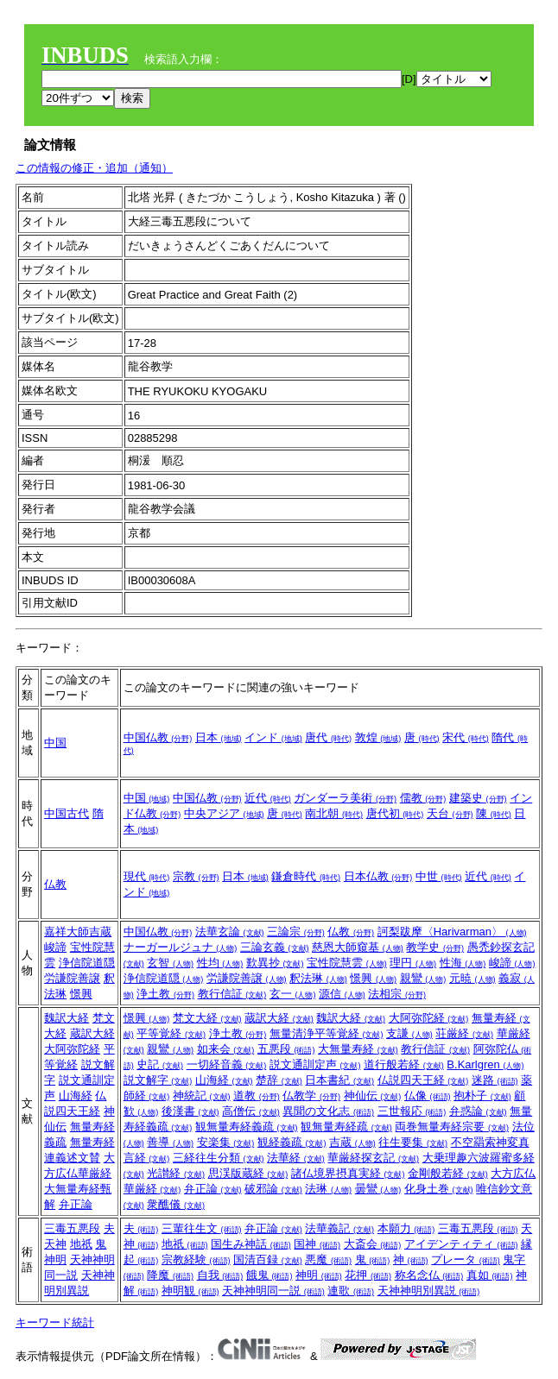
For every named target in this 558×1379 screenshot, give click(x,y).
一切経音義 (227, 1064)
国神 (317, 1243)
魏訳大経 (66, 1017)
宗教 (196, 876)
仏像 (427, 1095)
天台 (450, 813)
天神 (55, 1243)
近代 (267, 797)
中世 (438, 876)
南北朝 (334, 813)
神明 (55, 1259)
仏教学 (311, 1095)
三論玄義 (274, 947)
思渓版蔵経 (248, 1173)
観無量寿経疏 (346, 1126)
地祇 (81, 1243)
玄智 (170, 962)
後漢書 (190, 1111)
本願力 (406, 1228)
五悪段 (286, 1048)
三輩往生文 (202, 1228)
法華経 (296, 1157)
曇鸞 (378, 1188)
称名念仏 (429, 1275)
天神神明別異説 (428, 1290)
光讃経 (176, 1173)
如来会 (226, 1048)
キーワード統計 (55, 1322)
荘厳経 (464, 1033)
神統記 (202, 1095)
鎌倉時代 (305, 876)
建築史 (478, 797)
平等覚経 (171, 1033)
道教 (256, 1095)
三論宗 (296, 931)
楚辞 (279, 1080)
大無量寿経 (358, 1048)
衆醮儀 (176, 1204)
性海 (463, 962)
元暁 (472, 978)
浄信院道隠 (87, 962)
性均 (220, 962)
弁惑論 (478, 1111)
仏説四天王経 (423, 1080)
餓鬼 (269, 1275)
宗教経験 (196, 1259)
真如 (489, 1275)
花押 (368, 1275)
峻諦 (55, 947)
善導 (170, 1142)
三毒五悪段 (72, 1228)
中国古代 (66, 813)
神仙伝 (373, 1095)
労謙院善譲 (72, 978)
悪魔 (328, 1259)
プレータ (465, 1259)
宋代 (465, 737)
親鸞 (423, 978)
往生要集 (412, 1142)
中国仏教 (158, 737)
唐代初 (395, 813)
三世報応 (412, 1111)
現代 (147, 876)
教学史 (435, 947)
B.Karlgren (485, 1064)
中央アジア (224, 813)
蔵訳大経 (92, 1033)
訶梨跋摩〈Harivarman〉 (452, 931)
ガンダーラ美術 (345, 797)
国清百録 (267, 1259)
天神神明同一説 (273, 1290)
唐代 (328, 737)
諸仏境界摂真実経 (348, 1173)
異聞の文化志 (328, 1111)
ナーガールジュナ (181, 947)
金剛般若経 (448, 1173)
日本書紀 (339, 1080)
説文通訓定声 (315, 1064)
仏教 (55, 884)
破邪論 (273, 1188)
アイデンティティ (461, 1243)
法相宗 (397, 993)
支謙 (409, 1033)
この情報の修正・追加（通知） (94, 167)
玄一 (292, 993)
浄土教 (165, 993)
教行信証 (232, 993)
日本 (218, 737)
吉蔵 (352, 1142)
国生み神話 (251, 1243)
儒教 (423, 797)
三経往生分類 (218, 1157)
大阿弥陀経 (72, 1048)
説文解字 (158, 1080)
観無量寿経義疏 (246, 1126)
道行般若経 (404, 1064)
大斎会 (373, 1243)
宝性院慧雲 (347, 962)
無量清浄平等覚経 (326, 1033)
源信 (342, 993)
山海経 (75, 1095)
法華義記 (339, 1228)
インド (273, 737)
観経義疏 (292, 1142)
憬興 (81, 993)
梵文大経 (207, 1017)
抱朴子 (482, 1095)
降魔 (170, 1275)
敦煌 (378, 737)
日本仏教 (378, 876)
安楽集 (226, 1142)
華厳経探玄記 (373, 1157)
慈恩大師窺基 (357, 947)
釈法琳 (318, 978)
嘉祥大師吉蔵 (77, 931)
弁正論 (75, 1204)
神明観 (190, 1290)
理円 (413, 962)
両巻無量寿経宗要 (452, 1126)
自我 (220, 1275)
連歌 (350, 1290)
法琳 (328, 1188)
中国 (55, 742)
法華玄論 (229, 931)
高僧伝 (251, 1111)
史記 (159, 1064)
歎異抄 (275, 962)
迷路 (495, 1080)
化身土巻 (438, 1188)
